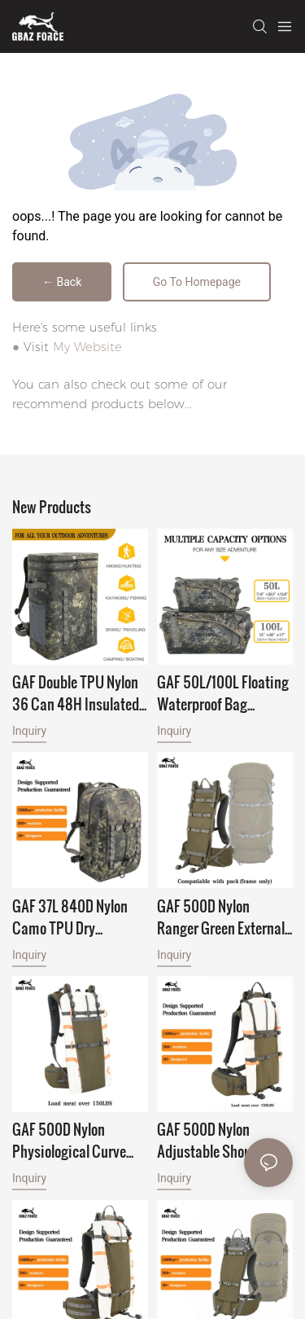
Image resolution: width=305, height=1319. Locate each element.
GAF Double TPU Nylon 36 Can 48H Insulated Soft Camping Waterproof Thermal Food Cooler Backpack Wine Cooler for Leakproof (75, 692)
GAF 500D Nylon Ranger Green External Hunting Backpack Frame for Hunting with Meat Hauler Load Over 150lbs (223, 917)
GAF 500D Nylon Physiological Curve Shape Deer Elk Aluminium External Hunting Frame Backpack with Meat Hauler (70, 1140)
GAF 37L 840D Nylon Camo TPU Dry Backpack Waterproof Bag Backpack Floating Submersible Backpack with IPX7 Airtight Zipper (78, 917)
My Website (87, 346)
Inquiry (29, 730)
